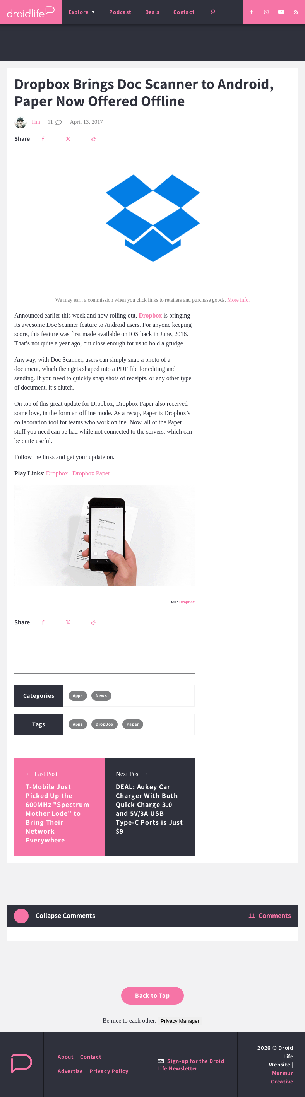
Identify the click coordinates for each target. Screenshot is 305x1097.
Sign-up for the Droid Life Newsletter (190, 1064)
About (66, 1056)
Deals (152, 11)
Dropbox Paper (91, 473)
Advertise (70, 1071)
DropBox (104, 724)
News (101, 695)
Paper (133, 724)
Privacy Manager (180, 1021)
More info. (238, 300)
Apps (77, 695)
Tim (27, 122)
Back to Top (152, 995)
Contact (183, 11)
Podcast (120, 11)
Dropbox (57, 473)
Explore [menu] (79, 11)
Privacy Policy (108, 1071)
